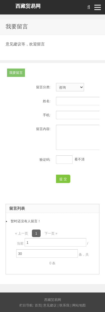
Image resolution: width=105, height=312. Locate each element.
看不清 (79, 159)
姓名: (46, 101)
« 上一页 (21, 233)
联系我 (64, 305)
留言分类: (43, 87)
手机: (46, 115)
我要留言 (16, 73)
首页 (38, 305)
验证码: (44, 160)
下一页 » (51, 233)
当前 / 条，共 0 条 (52, 251)
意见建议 (50, 305)
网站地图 (79, 305)
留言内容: (43, 129)
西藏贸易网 (28, 6)
